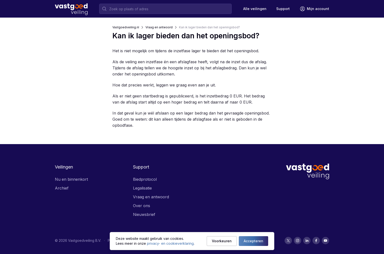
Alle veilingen (254, 9)
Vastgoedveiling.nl (125, 27)
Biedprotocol (145, 179)
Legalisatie (142, 188)
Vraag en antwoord (159, 27)
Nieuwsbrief (144, 214)
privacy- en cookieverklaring (170, 243)
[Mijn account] (314, 9)
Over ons (141, 205)
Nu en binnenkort (71, 179)
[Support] (283, 9)
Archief (62, 188)
